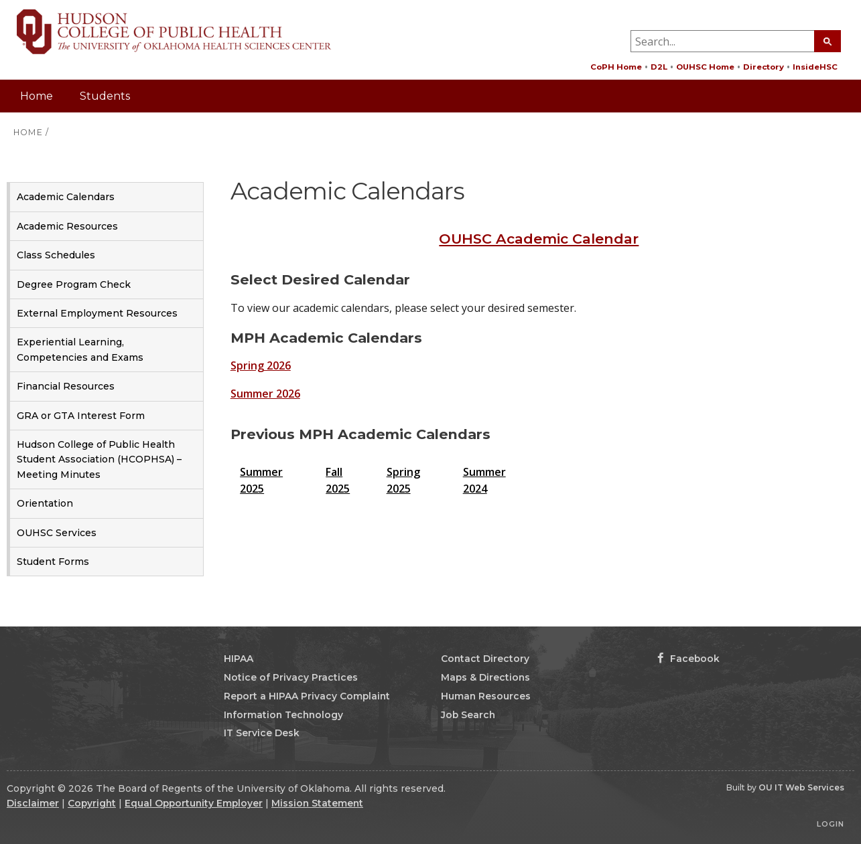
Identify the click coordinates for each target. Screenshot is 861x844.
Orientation (45, 503)
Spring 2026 (260, 365)
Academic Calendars (66, 197)
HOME (28, 132)
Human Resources (486, 696)
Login (830, 824)
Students (105, 96)
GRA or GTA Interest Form (81, 416)
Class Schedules (56, 255)
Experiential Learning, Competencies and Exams (80, 349)
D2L (659, 67)
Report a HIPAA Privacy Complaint (307, 696)
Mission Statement (317, 803)
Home (36, 96)
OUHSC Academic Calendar (539, 238)
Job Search (468, 714)
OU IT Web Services (801, 787)
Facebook (688, 658)
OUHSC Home (705, 67)
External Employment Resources (97, 313)
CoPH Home (616, 67)
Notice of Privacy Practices (291, 677)
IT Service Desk (262, 733)
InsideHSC (815, 67)
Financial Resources (66, 386)
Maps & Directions (485, 677)
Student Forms (53, 562)
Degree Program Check (74, 284)
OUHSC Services (56, 533)
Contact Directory (485, 658)
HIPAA (238, 658)
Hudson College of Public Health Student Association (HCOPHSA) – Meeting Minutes (99, 459)
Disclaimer (33, 803)
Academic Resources (67, 226)
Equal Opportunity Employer (194, 803)
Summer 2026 (265, 393)
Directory (763, 67)
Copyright (92, 803)
